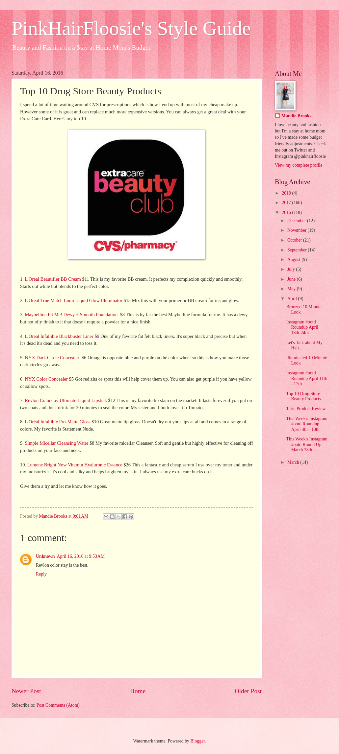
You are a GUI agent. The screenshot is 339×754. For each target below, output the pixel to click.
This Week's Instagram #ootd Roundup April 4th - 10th (306, 424)
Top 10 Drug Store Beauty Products (303, 396)
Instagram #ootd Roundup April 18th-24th (302, 327)
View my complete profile (298, 165)
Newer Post (26, 691)
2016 (287, 212)
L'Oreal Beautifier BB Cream (53, 279)
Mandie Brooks (296, 115)
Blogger (197, 741)
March (293, 462)
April (292, 298)
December (297, 220)
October (295, 240)
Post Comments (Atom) (58, 705)
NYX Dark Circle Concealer (52, 357)
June (292, 279)
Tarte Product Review (306, 408)
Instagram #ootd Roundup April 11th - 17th (306, 378)
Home (137, 691)
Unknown (45, 556)
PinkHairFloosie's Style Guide (131, 28)
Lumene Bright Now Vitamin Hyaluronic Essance (74, 464)
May (292, 288)
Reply (41, 574)
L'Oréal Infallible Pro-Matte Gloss (57, 421)
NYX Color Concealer (46, 379)
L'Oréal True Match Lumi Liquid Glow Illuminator (73, 300)
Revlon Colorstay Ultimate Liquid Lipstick (66, 400)
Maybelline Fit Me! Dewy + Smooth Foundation (71, 314)
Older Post (248, 691)
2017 (287, 202)
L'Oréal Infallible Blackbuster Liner (59, 336)
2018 (287, 193)
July (291, 269)
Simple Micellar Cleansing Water (56, 443)
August (294, 259)
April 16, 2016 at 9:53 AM (81, 556)
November (297, 230)
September (297, 249)
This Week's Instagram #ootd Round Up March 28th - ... (306, 444)
